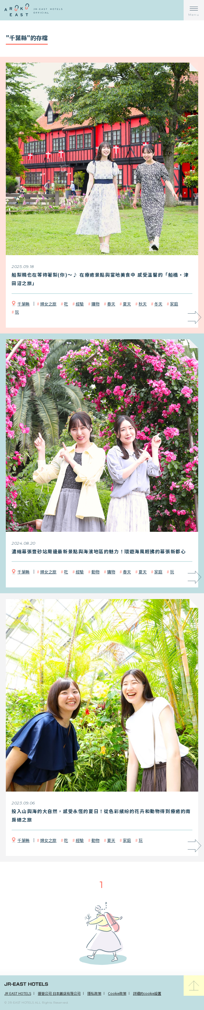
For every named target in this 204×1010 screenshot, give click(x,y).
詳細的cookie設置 (147, 993)
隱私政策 (94, 993)
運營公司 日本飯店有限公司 (59, 993)
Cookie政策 (117, 993)
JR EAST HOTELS (17, 993)
